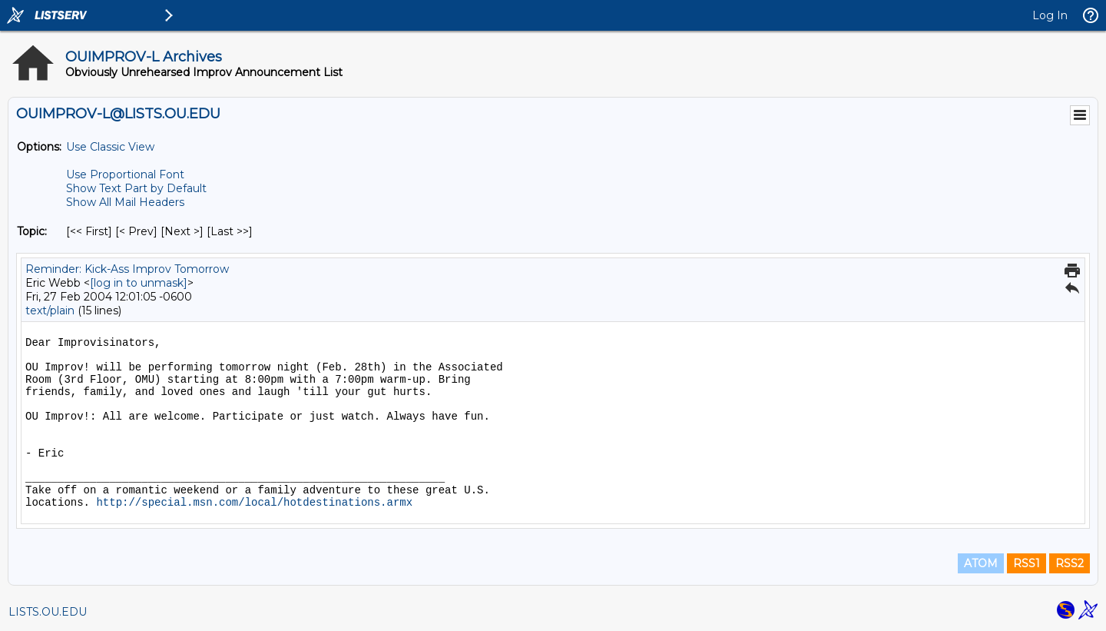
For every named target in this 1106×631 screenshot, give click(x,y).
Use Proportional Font (125, 174)
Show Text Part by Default (136, 188)
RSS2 (1069, 563)
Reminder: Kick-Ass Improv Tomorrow (127, 269)
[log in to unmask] (138, 283)
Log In (1050, 15)
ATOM (981, 563)
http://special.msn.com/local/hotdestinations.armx (254, 502)
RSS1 (1026, 563)
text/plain (50, 310)
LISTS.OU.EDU (47, 612)
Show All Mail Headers (125, 202)
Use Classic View (110, 147)
